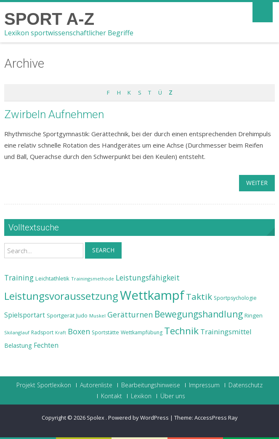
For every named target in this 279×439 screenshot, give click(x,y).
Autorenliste (96, 385)
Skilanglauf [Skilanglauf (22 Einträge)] (16, 332)
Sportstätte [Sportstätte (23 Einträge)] (105, 332)
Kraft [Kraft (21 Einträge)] (60, 333)
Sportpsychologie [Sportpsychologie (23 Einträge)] (235, 297)
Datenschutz (246, 385)
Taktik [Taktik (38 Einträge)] (199, 296)
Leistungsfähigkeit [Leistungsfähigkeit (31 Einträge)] (148, 277)
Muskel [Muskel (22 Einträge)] (97, 315)
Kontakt (111, 396)
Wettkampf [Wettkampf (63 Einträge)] (152, 295)
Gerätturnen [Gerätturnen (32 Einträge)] (130, 314)
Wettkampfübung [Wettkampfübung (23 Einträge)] (141, 332)
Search (103, 250)
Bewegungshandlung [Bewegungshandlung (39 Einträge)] (198, 314)
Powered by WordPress (138, 417)
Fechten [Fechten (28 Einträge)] (46, 345)
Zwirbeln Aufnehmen (54, 114)
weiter (257, 183)
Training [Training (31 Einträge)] (19, 277)
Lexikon (141, 396)
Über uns (172, 396)
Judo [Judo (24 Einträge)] (82, 315)
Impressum (204, 385)
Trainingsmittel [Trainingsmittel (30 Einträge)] (226, 331)
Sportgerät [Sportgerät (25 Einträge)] (60, 315)
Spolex (96, 417)
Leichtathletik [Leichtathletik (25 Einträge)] (52, 278)
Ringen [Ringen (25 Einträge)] (253, 315)
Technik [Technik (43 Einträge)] (181, 330)
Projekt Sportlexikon (43, 385)
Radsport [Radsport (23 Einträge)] (42, 332)
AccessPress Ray (216, 417)
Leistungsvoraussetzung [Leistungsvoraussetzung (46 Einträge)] (61, 296)
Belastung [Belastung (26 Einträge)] (18, 345)
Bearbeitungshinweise (150, 385)
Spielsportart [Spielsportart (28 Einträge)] (24, 315)
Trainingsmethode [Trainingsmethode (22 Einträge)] (92, 278)
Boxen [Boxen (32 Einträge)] (79, 331)
